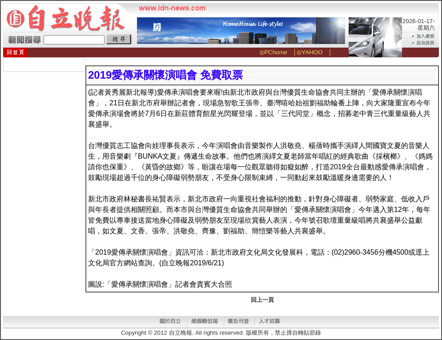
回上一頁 (262, 299)
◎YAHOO (309, 52)
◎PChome (273, 52)
